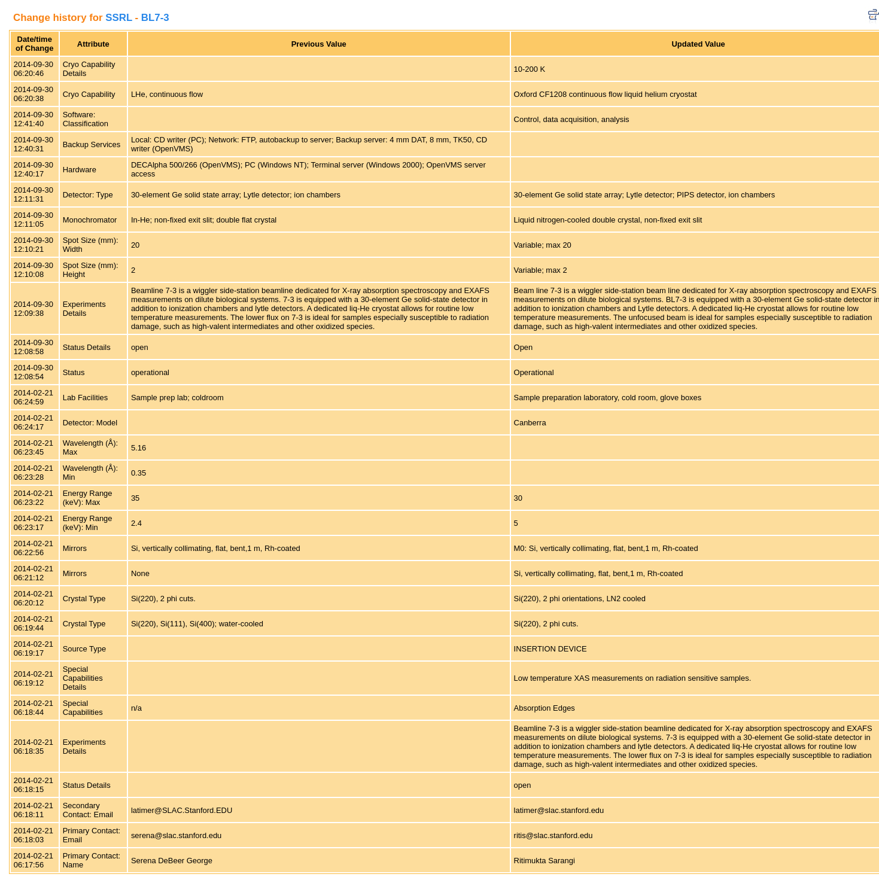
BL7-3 (155, 17)
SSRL (118, 17)
